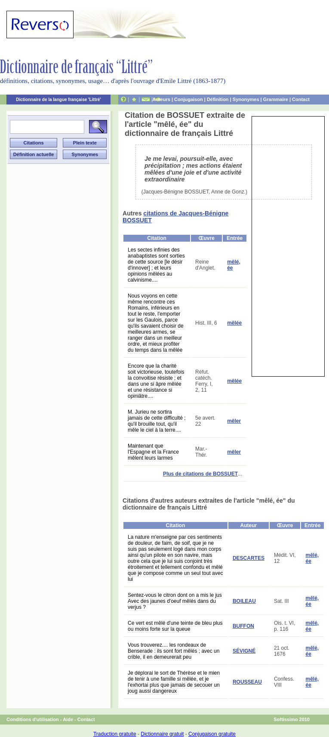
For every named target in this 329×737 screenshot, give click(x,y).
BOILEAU (244, 601)
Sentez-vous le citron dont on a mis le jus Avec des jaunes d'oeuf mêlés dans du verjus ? (175, 601)
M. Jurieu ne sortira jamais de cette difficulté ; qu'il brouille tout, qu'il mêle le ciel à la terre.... (157, 421)
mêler (234, 421)
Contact (301, 99)
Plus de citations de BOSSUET (200, 474)
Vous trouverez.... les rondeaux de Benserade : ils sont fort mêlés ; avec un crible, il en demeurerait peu (173, 651)
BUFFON (243, 626)
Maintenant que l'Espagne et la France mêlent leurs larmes (153, 452)
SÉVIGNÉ (244, 651)
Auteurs (161, 99)
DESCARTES (248, 558)
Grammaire (275, 99)
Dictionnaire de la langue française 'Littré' (58, 99)
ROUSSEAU (247, 682)
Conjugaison (188, 99)
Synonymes (246, 99)
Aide (68, 719)
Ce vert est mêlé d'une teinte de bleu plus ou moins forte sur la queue (175, 626)
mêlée (234, 323)
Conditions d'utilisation (32, 719)
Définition (218, 99)
